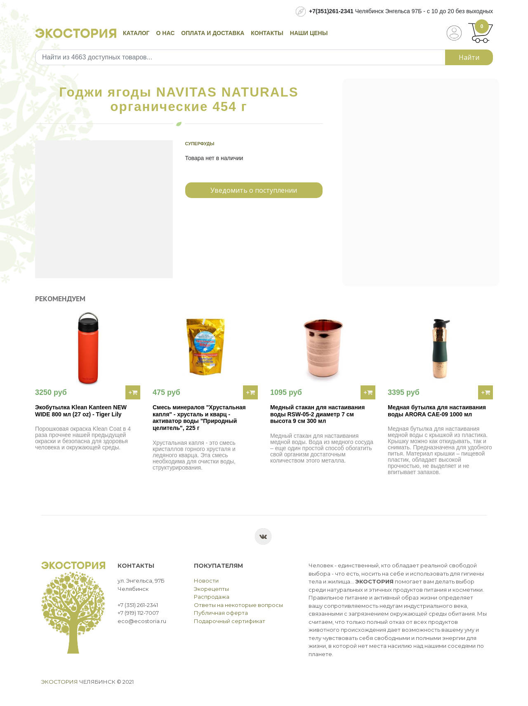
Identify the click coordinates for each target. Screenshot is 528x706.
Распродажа (211, 596)
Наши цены (309, 33)
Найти (469, 57)
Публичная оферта (221, 612)
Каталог (136, 33)
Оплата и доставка (212, 33)
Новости (206, 580)
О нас (165, 33)
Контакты (267, 33)
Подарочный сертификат (229, 621)
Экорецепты (211, 589)
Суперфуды (199, 143)
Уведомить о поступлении (253, 190)
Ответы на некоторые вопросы (238, 605)
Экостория (59, 681)
